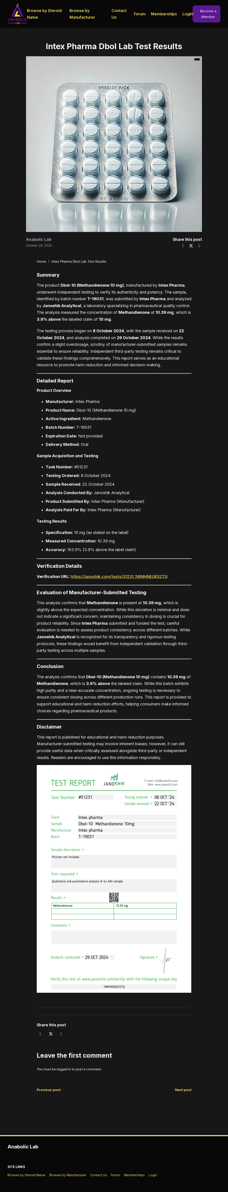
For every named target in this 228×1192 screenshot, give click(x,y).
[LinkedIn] (199, 245)
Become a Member (205, 14)
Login (187, 14)
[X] (191, 245)
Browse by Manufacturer (82, 13)
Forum (140, 14)
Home (41, 261)
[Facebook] (182, 245)
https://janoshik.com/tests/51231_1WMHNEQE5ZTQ (119, 576)
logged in (64, 1069)
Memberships (164, 14)
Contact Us (119, 13)
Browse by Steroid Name (44, 13)
